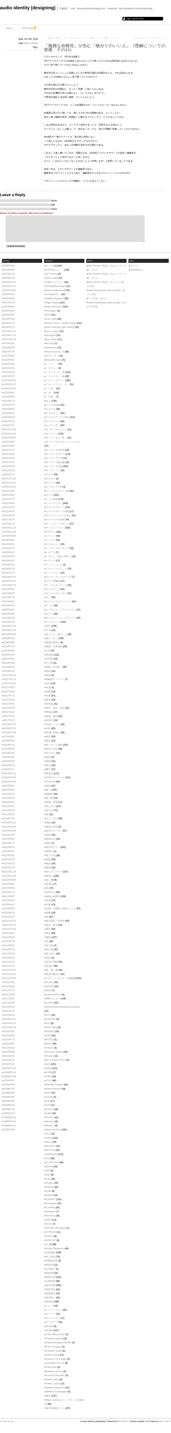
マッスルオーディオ (56, 585)
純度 (48, 859)
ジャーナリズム (54, 503)
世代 (48, 626)
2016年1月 (9, 769)
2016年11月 (10, 728)
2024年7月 (9, 351)
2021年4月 (9, 511)
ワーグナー (52, 1322)
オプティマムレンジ (56, 429)
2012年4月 (9, 953)
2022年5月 (9, 458)
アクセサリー (53, 413)
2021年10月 (10, 486)
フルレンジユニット (56, 568)
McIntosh (50, 1146)
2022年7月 (9, 450)
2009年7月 (9, 1089)
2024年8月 (9, 347)
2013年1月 (9, 917)
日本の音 (50, 781)
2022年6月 (9, 454)
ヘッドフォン (53, 573)
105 (48, 1101)
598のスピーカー (55, 282)
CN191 (49, 1236)
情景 (48, 736)
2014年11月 (10, 826)
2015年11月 (10, 777)
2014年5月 (9, 851)
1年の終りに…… (54, 270)
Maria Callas (52, 1379)
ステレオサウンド (55, 507)
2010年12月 (10, 1019)
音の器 (49, 945)
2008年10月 (10, 1125)
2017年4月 (9, 708)
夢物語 (49, 712)
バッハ (49, 1305)
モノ (48, 597)
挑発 (48, 761)
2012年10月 (10, 929)
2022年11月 (10, 433)
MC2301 (50, 1150)
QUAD (49, 1166)
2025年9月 (9, 294)
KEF (48, 1092)
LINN (48, 1113)
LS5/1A (50, 1109)
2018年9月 (9, 638)
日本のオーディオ (55, 777)
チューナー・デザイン (57, 523)
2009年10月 (10, 1076)
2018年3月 (9, 663)
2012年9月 (9, 933)
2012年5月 (9, 949)
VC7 (48, 1015)
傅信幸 (49, 1264)
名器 (48, 683)
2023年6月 (9, 405)
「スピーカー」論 (55, 376)
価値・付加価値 (54, 646)
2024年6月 (9, 355)
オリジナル (52, 433)
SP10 (49, 1220)
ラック (49, 605)
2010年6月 (9, 1043)
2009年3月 (9, 1105)
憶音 (48, 740)
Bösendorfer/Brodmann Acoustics (63, 1007)
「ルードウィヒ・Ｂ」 (57, 384)
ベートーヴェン (54, 1310)
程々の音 (50, 855)
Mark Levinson (53, 1129)
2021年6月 (9, 503)
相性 (48, 843)
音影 (48, 957)
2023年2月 (9, 421)
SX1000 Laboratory (56, 1228)
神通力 (49, 851)
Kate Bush (51, 1367)
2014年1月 (9, 867)
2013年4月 (9, 904)
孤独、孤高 (52, 716)
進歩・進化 (52, 925)
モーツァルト (53, 1318)
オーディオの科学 (55, 450)
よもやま (50, 409)
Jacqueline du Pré (55, 1363)
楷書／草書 (52, 802)
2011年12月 (10, 970)
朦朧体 (49, 794)
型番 (48, 695)
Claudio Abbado (54, 1338)
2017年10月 (10, 683)
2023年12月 (10, 380)
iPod (48, 314)
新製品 (49, 773)
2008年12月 (10, 1117)
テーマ (49, 265)
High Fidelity (52, 302)
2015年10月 (10, 781)
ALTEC (49, 982)
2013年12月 (10, 871)
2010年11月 (10, 1023)
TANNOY (50, 1199)
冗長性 (49, 658)
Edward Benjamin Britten (58, 1342)
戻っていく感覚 (54, 745)
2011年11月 (10, 974)
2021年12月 (10, 478)
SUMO (49, 1195)
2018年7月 (9, 646)
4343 (48, 1068)
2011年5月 (9, 998)
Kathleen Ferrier (54, 1371)
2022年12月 (10, 429)
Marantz (50, 1121)
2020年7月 (9, 548)
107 (48, 1105)
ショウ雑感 (52, 499)
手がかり (50, 753)
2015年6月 (9, 798)
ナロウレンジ (53, 544)
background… (53, 294)
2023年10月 (10, 388)
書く (48, 789)
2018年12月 (10, 626)
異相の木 (50, 839)
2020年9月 (9, 540)
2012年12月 (10, 920)
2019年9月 (9, 589)
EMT (48, 1035)
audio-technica (53, 994)
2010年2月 (9, 1060)
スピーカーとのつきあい (58, 515)
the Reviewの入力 (55, 351)
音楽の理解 (52, 961)
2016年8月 (9, 740)
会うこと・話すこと (56, 634)
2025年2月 (9, 323)
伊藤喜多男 (52, 1260)
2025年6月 (9, 306)
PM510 (49, 1187)
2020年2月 (9, 568)
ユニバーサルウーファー (58, 601)
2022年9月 (9, 442)
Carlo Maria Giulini (55, 1334)
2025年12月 (10, 282)
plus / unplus (52, 331)
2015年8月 (9, 789)
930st (49, 1043)
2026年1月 (9, 278)
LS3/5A (50, 1002)
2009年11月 (10, 1072)
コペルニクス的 (54, 486)
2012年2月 (9, 961)
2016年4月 (9, 757)
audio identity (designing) (27, 7)
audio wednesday (55, 290)
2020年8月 (9, 544)
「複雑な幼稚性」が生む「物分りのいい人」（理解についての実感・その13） (82, 38)
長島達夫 (50, 1293)
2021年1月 (9, 523)
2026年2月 (9, 273)
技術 (48, 757)
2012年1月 (9, 966)
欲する (49, 810)
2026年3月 (9, 270)
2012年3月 (9, 957)
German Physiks (54, 1052)
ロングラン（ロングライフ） (61, 617)
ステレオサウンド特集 (57, 511)
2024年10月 (10, 339)
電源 (48, 937)
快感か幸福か (53, 732)
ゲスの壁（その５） (98, 298)
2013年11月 (10, 876)
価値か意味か (53, 642)
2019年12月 (10, 577)
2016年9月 (9, 736)
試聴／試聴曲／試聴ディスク (61, 908)
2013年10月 (10, 880)
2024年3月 (9, 368)
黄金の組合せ (53, 974)
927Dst (49, 1039)
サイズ (49, 495)
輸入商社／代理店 (55, 920)
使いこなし (52, 638)
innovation (51, 310)
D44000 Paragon (54, 1084)
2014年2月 (9, 863)
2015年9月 (9, 785)
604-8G (50, 986)
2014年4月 (9, 855)
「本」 (49, 392)
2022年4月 (9, 462)
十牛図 (49, 663)
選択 (48, 929)
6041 (48, 990)
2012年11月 (10, 925)
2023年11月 (10, 384)
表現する (50, 892)
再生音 (49, 654)
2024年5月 (9, 360)
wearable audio (54, 360)
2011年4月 (9, 1002)
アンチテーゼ (53, 421)
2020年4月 (9, 560)
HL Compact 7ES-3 (56, 1060)
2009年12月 (10, 1068)
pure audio (51, 339)
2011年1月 (9, 1015)
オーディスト (53, 470)
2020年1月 (9, 573)
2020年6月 (9, 552)
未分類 (49, 1326)
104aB (49, 1097)
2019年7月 (9, 597)
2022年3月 (9, 466)
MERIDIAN (51, 1154)
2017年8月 (9, 691)
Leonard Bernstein (55, 1375)
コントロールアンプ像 (57, 491)
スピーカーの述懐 (55, 519)
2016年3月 (9, 761)
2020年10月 (10, 536)
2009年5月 (9, 1097)
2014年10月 (10, 830)
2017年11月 (10, 679)
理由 (48, 835)
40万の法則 (52, 278)
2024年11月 (10, 335)
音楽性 (49, 966)
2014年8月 (9, 839)
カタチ (49, 474)
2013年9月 (9, 884)
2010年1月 (9, 1064)
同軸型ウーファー (55, 679)
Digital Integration (55, 298)
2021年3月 (9, 515)
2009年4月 (9, 1101)
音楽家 (49, 1330)
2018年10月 (10, 634)
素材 (48, 867)
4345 (48, 1072)
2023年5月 (9, 409)
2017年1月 (9, 720)
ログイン (135, 265)
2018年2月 (9, 667)
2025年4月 (9, 314)
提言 (48, 765)
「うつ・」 (52, 364)
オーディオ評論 (54, 466)
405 (48, 1170)
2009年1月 (9, 1113)
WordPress (136, 270)
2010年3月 (9, 1056)
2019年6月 (9, 601)
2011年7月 (9, 990)
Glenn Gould (52, 1355)
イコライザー (53, 425)
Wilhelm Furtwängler (56, 1391)
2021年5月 (9, 507)
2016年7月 (9, 745)
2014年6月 (9, 847)
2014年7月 (9, 843)
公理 (48, 650)
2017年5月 (9, 704)
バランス (50, 560)
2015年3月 (9, 810)
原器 (48, 671)
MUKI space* (165, 1421)
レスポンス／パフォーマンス (61, 609)
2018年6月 (9, 650)
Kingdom (50, 1211)
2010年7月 (9, 1039)
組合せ (49, 876)
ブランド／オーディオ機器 (60, 978)
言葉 (48, 900)
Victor (49, 1224)
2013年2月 (9, 912)
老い (48, 880)
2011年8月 (9, 986)
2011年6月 (9, 994)
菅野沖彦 (50, 1289)
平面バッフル (53, 724)
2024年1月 (9, 376)
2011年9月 (9, 982)
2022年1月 (9, 474)
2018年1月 (9, 671)
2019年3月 (9, 613)
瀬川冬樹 (50, 1285)
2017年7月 (9, 695)
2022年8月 (9, 445)
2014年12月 (10, 822)
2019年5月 (9, 605)
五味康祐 (50, 1252)
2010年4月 (9, 1052)
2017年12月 (10, 675)
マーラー (50, 1314)
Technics (50, 1215)
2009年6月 (9, 1092)
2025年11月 (10, 286)
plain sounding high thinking (60, 327)
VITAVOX (51, 1232)
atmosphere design (56, 286)
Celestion (51, 1019)
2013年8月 (9, 888)
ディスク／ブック (55, 527)
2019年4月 (9, 609)
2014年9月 (9, 835)
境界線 (49, 704)
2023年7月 (9, 401)
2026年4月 (9, 265)
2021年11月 (10, 482)
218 (48, 1158)
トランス (50, 536)
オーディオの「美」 (56, 437)
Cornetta (50, 1207)
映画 (48, 785)
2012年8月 (9, 937)
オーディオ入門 (54, 458)
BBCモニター (53, 998)
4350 (48, 1076)
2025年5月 (9, 310)
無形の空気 (52, 826)
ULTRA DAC (52, 1162)
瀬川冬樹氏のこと (55, 1408)
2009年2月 (9, 1109)
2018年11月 (10, 630)
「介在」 (50, 388)
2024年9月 (9, 343)
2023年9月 (9, 392)
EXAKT (50, 1117)
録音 (48, 933)
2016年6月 (9, 749)
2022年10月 (10, 437)
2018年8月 (9, 642)
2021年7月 (9, 499)
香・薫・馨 (52, 970)
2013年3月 (9, 908)
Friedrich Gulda (54, 1351)
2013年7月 (9, 892)
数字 (48, 769)
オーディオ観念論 (55, 462)
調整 (48, 912)
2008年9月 (9, 1129)
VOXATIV (51, 1240)
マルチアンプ (53, 589)
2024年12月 (10, 331)
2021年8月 (9, 495)
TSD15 (49, 1048)
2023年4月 (9, 413)
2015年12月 (10, 773)
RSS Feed (29, 28)
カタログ (50, 478)
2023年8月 (9, 396)
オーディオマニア (55, 454)
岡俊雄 (49, 1273)
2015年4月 (9, 806)
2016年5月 (9, 753)
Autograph (51, 1203)
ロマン (49, 613)
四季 (48, 691)
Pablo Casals (53, 1383)
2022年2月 (9, 470)
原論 (48, 675)
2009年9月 (9, 1080)
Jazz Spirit (51, 319)
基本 (48, 699)
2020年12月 (10, 527)
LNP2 (49, 1138)
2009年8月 (9, 1084)
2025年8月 (9, 298)
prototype (51, 335)
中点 (48, 630)
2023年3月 (9, 417)
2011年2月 (9, 1011)
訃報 (48, 904)
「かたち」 (52, 368)
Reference (51, 347)
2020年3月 (9, 564)
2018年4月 (9, 658)
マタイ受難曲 (53, 581)
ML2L (49, 1142)
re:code (50, 343)
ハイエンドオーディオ (57, 548)
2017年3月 (9, 712)
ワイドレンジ (53, 622)
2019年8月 (9, 593)
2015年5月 (9, 802)
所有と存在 (52, 749)
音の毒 (49, 949)
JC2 (48, 1133)
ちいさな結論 (53, 405)
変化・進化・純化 (55, 708)
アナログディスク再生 (57, 417)
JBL (48, 1064)
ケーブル (50, 482)
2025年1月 (9, 327)
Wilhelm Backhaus (55, 1387)
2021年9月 (9, 491)
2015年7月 (9, 794)
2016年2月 (9, 765)
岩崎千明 (50, 1277)
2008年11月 (10, 1121)
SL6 (48, 1023)
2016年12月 (10, 724)
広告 (48, 728)
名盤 (48, 687)
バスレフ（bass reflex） (58, 556)
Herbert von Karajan (56, 1359)
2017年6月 (9, 699)
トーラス (50, 540)
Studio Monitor (53, 1089)
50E (48, 1174)
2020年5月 (9, 556)
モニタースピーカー (56, 593)
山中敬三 (50, 1269)
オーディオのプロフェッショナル (63, 442)
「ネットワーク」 (55, 380)
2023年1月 (9, 425)
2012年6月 (9, 945)
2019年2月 (9, 617)
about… (10, 28)
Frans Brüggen (53, 1346)
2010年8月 (9, 1035)
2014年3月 (9, 859)
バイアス (50, 552)
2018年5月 (9, 654)
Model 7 (50, 1125)
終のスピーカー (54, 871)
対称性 (49, 720)
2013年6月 (9, 896)
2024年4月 (9, 364)
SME (48, 1191)
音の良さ (50, 953)
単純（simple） (54, 667)
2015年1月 (9, 818)
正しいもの (52, 818)
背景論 (49, 884)
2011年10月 (10, 978)
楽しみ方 (50, 806)
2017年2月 (9, 716)
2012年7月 (9, 941)
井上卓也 (50, 1256)
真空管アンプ (53, 847)
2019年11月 (10, 581)
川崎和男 (50, 1281)
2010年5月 (9, 1048)
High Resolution (54, 306)
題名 (48, 1396)
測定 (48, 822)
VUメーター (52, 355)
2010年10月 (10, 1027)
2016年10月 (10, 732)
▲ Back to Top (6, 1421)
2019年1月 (9, 622)
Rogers (50, 1183)
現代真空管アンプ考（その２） (149, 38)
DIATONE (51, 1027)
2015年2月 (9, 814)
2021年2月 (9, 519)
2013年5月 (9, 900)
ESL (48, 1179)
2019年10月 (10, 585)
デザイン (50, 532)
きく (48, 401)
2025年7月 (9, 302)
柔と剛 (49, 798)
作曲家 (49, 1301)
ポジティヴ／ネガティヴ (58, 577)
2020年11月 (10, 532)
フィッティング (54, 564)
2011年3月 (9, 1007)
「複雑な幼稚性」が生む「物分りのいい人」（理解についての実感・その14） (104, 47)
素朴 (48, 863)
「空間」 (50, 396)
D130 (49, 1080)
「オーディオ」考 (55, 372)
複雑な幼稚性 (31, 43)
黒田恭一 (50, 1297)
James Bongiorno (55, 1248)
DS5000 (50, 1031)
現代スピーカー (54, 830)
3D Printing (51, 273)
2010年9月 (9, 1031)
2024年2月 (9, 372)
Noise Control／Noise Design (61, 323)
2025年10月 (10, 290)
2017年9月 (9, 687)
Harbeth (50, 1056)
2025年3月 (9, 319)
